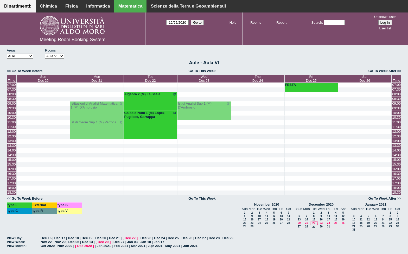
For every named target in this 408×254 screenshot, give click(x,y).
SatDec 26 (364, 78)
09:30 (11, 108)
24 (259, 222)
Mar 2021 (138, 246)
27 (281, 222)
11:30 (11, 127)
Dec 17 (59, 238)
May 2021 (172, 246)
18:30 (11, 192)
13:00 (11, 141)
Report (281, 22)
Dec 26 (186, 238)
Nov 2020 (65, 246)
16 (252, 219)
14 (288, 216)
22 (244, 222)
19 (273, 219)
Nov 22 (46, 242)
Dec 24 (159, 238)
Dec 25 (173, 238)
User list (385, 28)
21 (288, 219)
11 (266, 216)
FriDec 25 (311, 78)
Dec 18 (73, 238)
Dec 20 (100, 238)
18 (266, 219)
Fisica (71, 6)
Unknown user (385, 17)
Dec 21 (114, 238)
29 (244, 226)
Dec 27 (200, 238)
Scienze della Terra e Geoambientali (188, 6)
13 (281, 216)
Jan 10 (146, 242)
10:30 (11, 117)
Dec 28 (214, 238)
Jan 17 (159, 242)
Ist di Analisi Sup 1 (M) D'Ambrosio (204, 105)
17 (259, 219)
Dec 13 (87, 242)
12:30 (11, 136)
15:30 (11, 164)
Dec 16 (46, 238)
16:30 (11, 174)
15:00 (11, 160)
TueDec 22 (150, 78)
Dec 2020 (84, 246)
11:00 (11, 122)
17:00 (11, 178)
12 (273, 216)
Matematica (130, 6)
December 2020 (321, 204)
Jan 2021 (104, 246)
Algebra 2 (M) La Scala (150, 94)
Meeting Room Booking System (72, 39)
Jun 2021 (190, 246)
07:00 (11, 85)
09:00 (11, 103)
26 (273, 222)
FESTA (290, 85)
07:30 (11, 89)
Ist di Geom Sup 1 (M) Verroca (97, 122)
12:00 (11, 132)
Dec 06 (73, 242)
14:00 (11, 150)
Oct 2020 (48, 246)
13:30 (11, 146)
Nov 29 (60, 242)
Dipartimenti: (17, 6)
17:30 (11, 183)
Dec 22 (130, 238)
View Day (14, 238)
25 (266, 222)
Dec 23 (146, 238)
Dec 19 (87, 238)
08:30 (11, 99)
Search (316, 22)
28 (288, 222)
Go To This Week (201, 71)
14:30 (11, 155)
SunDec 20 (43, 78)
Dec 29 (227, 238)
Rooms (255, 22)
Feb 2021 (121, 246)
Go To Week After (382, 71)
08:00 (11, 94)
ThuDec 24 (257, 78)
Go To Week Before (27, 71)
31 (328, 226)
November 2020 (266, 204)
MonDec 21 (96, 78)
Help (233, 22)
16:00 (11, 169)
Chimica (48, 6)
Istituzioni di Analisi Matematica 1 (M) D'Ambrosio (97, 105)
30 (252, 226)
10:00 (11, 113)
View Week (15, 242)
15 (244, 219)
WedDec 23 (204, 78)
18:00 (11, 188)
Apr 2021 (155, 246)
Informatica (98, 6)
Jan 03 (132, 242)
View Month (16, 246)
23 (252, 222)
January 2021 (375, 204)
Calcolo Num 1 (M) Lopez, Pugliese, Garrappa (150, 115)
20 (281, 219)
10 (259, 216)
